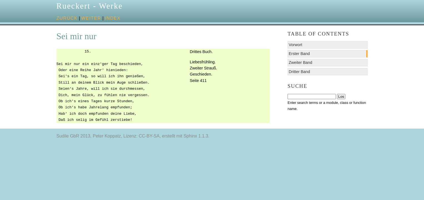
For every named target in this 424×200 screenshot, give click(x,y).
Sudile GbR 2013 (73, 136)
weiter (91, 18)
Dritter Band (299, 71)
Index (113, 18)
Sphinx (190, 136)
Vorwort (295, 44)
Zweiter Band (300, 62)
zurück (67, 18)
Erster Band (299, 53)
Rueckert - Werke (89, 5)
